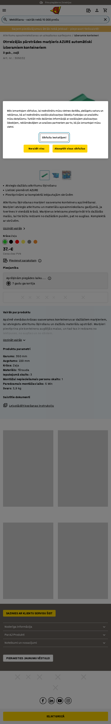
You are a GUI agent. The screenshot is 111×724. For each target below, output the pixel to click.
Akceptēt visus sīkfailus (70, 148)
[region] (55, 129)
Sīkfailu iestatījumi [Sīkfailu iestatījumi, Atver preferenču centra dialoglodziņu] (54, 137)
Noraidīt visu (36, 148)
